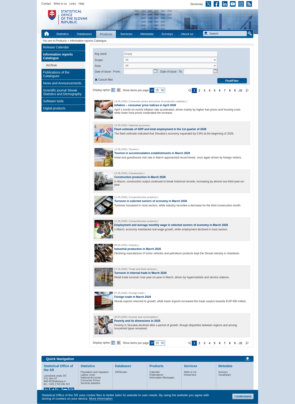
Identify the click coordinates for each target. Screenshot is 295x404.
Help (81, 3)
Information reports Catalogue (58, 56)
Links (72, 3)
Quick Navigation (60, 359)
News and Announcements (62, 83)
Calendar (155, 372)
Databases (84, 34)
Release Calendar (56, 47)
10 (151, 90)
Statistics (62, 34)
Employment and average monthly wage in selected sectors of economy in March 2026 (171, 225)
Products (106, 34)
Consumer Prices (90, 380)
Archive (51, 65)
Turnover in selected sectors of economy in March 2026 (150, 201)
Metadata (146, 34)
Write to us (60, 3)
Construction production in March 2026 (140, 177)
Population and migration (95, 372)
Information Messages (162, 377)
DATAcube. (121, 372)
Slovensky (196, 4)
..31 (240, 90)
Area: (98, 65)
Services (126, 34)
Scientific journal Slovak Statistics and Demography (62, 92)
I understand (243, 396)
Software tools (53, 101)
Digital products (54, 108)
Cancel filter (105, 79)
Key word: (101, 54)
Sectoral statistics (90, 383)
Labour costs (88, 374)
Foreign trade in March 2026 (132, 297)
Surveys (167, 34)
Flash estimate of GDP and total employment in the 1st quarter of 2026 (160, 129)
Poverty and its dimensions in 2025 (137, 320)
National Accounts (91, 377)
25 (157, 90)
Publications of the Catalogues (56, 74)
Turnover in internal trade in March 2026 (140, 273)
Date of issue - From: (108, 71)
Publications (156, 374)
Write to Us (190, 372)
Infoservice (190, 374)
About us (187, 34)
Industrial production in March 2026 (137, 249)
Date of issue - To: (171, 71)
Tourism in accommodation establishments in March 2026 (152, 153)
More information (101, 398)
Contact (46, 3)
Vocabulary (224, 374)
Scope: (99, 60)
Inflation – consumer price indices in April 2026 (145, 105)
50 (162, 90)
